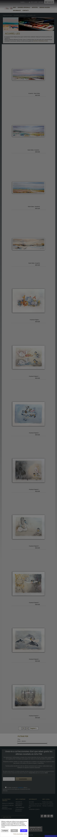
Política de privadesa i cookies (20, 834)
